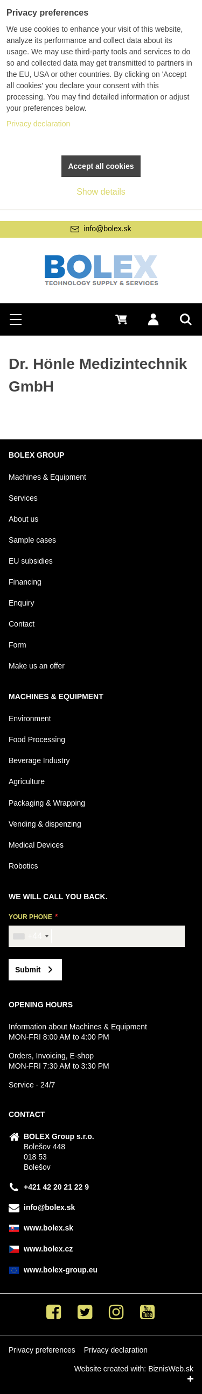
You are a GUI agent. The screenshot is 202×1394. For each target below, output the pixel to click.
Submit (27, 969)
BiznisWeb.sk (170, 1368)
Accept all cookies (101, 166)
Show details (101, 191)
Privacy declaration (116, 1350)
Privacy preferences (42, 1350)
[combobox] (30, 936)
